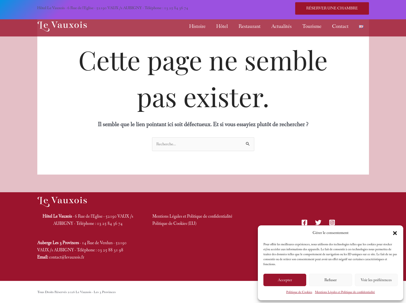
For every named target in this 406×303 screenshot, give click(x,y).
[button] (395, 233)
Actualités (281, 26)
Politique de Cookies (299, 292)
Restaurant (250, 26)
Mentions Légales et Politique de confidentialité (345, 292)
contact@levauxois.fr (66, 257)
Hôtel (222, 26)
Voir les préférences (376, 280)
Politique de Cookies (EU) (174, 223)
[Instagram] (332, 222)
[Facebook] (304, 222)
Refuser (330, 280)
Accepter (285, 280)
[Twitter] (318, 222)
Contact (340, 26)
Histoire (197, 26)
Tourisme (312, 26)
